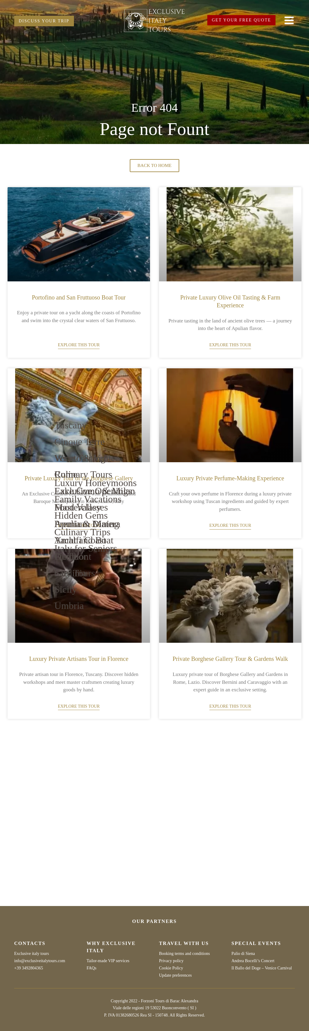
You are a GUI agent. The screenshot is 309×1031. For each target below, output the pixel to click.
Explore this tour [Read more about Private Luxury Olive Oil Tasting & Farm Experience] (230, 345)
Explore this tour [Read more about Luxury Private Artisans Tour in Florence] (79, 706)
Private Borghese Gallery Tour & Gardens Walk (230, 658)
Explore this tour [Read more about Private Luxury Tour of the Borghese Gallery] (79, 525)
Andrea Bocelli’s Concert (252, 961)
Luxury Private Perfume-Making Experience (230, 478)
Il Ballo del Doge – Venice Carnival (261, 968)
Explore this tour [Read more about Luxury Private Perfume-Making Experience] (230, 525)
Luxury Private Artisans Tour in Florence (79, 658)
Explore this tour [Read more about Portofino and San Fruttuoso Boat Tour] (79, 345)
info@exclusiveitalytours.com (39, 961)
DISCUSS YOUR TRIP (44, 21)
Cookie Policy (171, 968)
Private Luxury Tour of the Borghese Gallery (79, 478)
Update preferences (175, 975)
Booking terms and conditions (184, 953)
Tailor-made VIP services (108, 961)
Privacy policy (171, 961)
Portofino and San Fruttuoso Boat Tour (79, 297)
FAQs (91, 968)
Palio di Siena (243, 953)
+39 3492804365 (28, 968)
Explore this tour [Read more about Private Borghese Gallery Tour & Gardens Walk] (230, 706)
